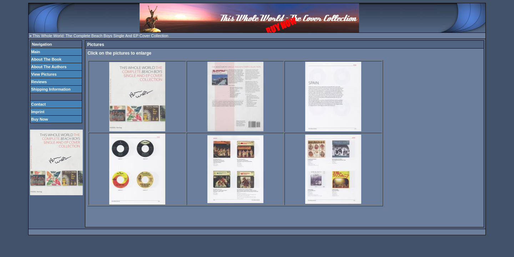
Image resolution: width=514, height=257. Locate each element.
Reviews (39, 82)
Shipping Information (51, 89)
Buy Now (39, 119)
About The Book (46, 59)
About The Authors (48, 67)
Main (35, 52)
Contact (38, 104)
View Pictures (43, 74)
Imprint (37, 112)
